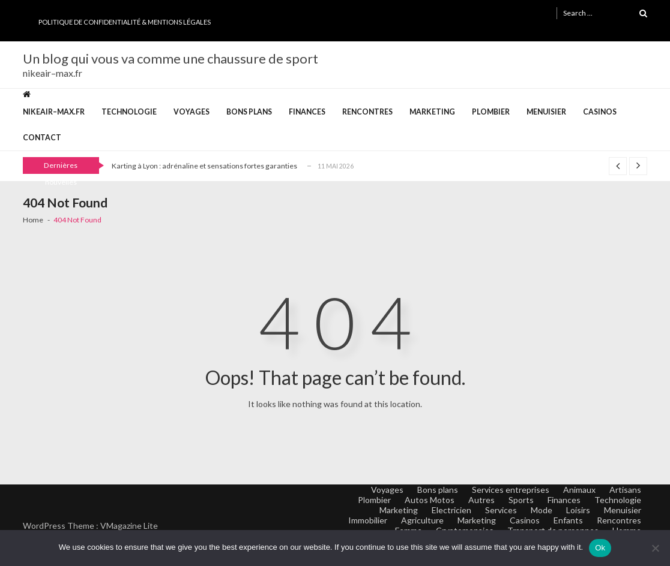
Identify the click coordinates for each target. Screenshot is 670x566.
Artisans (625, 489)
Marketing (432, 111)
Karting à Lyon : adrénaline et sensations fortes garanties (204, 165)
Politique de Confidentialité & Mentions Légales (124, 22)
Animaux (579, 489)
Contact (42, 137)
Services (501, 510)
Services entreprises (510, 489)
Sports (521, 500)
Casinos (600, 111)
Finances (307, 111)
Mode (541, 510)
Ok (600, 547)
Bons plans (249, 111)
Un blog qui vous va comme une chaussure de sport (170, 58)
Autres (481, 500)
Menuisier (546, 111)
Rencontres (367, 111)
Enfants (568, 520)
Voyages (192, 111)
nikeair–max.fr (54, 111)
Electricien (451, 510)
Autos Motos (429, 500)
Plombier (491, 111)
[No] (655, 548)
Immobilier (367, 520)
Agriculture (422, 520)
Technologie (129, 111)
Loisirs (578, 510)
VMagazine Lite (129, 525)
